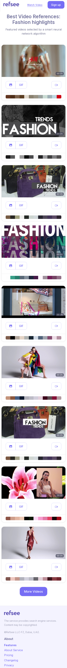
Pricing (8, 655)
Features (10, 645)
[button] (11, 85)
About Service (13, 650)
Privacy (9, 665)
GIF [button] (21, 85)
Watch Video (34, 4)
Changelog (11, 660)
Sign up (56, 5)
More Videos (33, 591)
